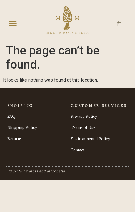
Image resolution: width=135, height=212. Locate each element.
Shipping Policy (22, 127)
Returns (14, 139)
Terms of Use (83, 127)
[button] (12, 23)
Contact (77, 150)
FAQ (11, 116)
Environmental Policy (90, 139)
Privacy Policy (84, 116)
